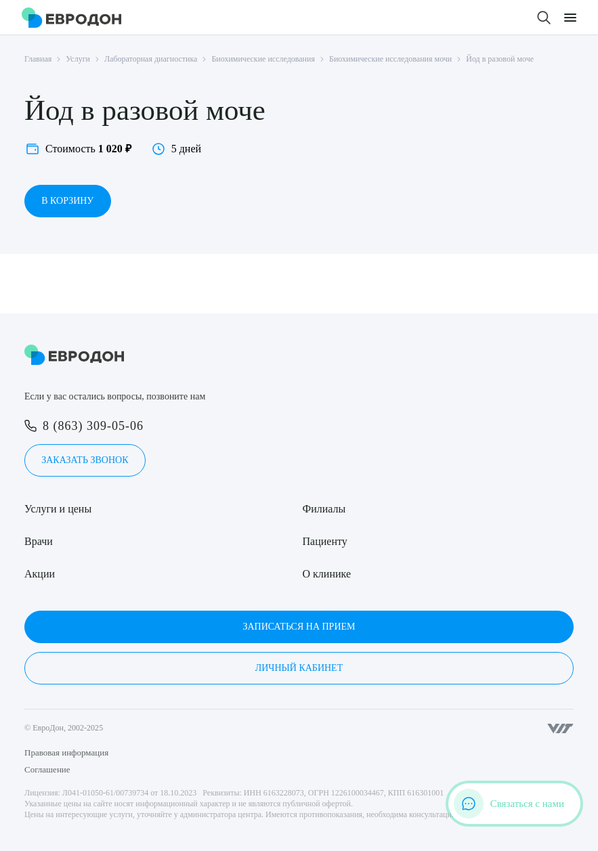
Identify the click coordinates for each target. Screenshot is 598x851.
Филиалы (324, 509)
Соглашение (47, 769)
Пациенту (325, 541)
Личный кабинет (299, 668)
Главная (37, 59)
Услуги (78, 59)
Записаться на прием (298, 626)
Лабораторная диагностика (150, 59)
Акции (39, 574)
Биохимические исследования (263, 59)
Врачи (38, 541)
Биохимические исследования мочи (390, 59)
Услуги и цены (57, 509)
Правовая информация (66, 752)
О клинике (327, 574)
